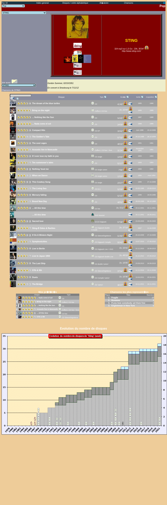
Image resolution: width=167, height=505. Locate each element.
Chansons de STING (11, 90)
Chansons (128, 3)
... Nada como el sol (45, 298)
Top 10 (5, 3)
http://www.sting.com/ (131, 51)
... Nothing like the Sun (46, 305)
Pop (162, 6)
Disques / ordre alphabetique (75, 3)
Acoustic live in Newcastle (47, 309)
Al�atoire (103, 3)
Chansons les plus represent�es (129, 292)
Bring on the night (44, 302)
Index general (42, 3)
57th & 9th (41, 317)
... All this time (42, 313)
